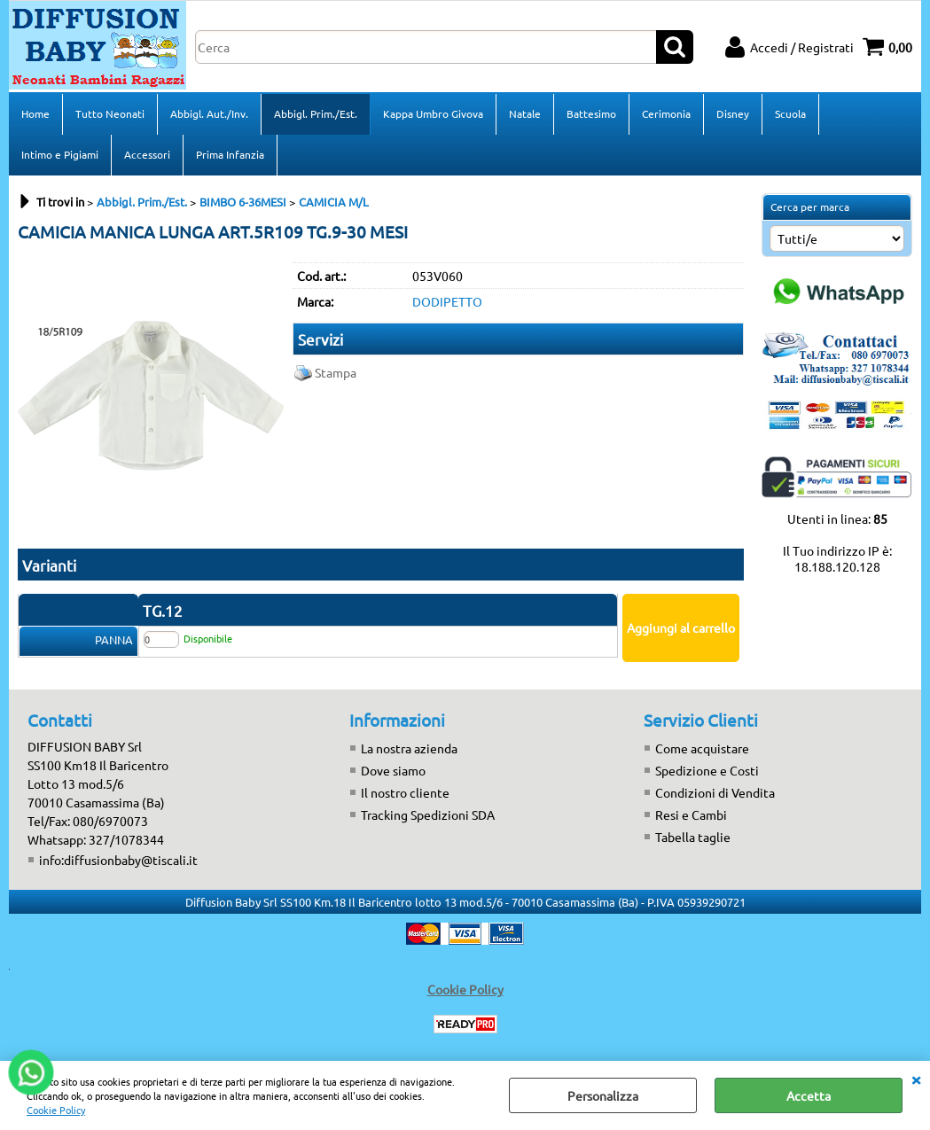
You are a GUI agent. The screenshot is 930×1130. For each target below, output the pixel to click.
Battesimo (591, 113)
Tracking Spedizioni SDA (428, 814)
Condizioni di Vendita (715, 792)
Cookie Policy (56, 1110)
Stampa (335, 372)
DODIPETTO (447, 301)
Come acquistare (702, 748)
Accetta (808, 1095)
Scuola (790, 113)
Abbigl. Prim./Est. (315, 113)
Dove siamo (393, 770)
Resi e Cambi (691, 814)
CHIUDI (915, 1078)
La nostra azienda (409, 748)
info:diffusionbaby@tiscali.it (118, 860)
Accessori (147, 154)
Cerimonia (666, 113)
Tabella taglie (693, 837)
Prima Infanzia (230, 154)
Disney (732, 113)
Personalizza (602, 1095)
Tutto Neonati (110, 113)
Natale (525, 113)
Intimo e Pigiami (59, 154)
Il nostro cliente (405, 792)
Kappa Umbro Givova (433, 113)
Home (35, 113)
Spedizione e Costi (707, 770)
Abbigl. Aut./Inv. (209, 113)
